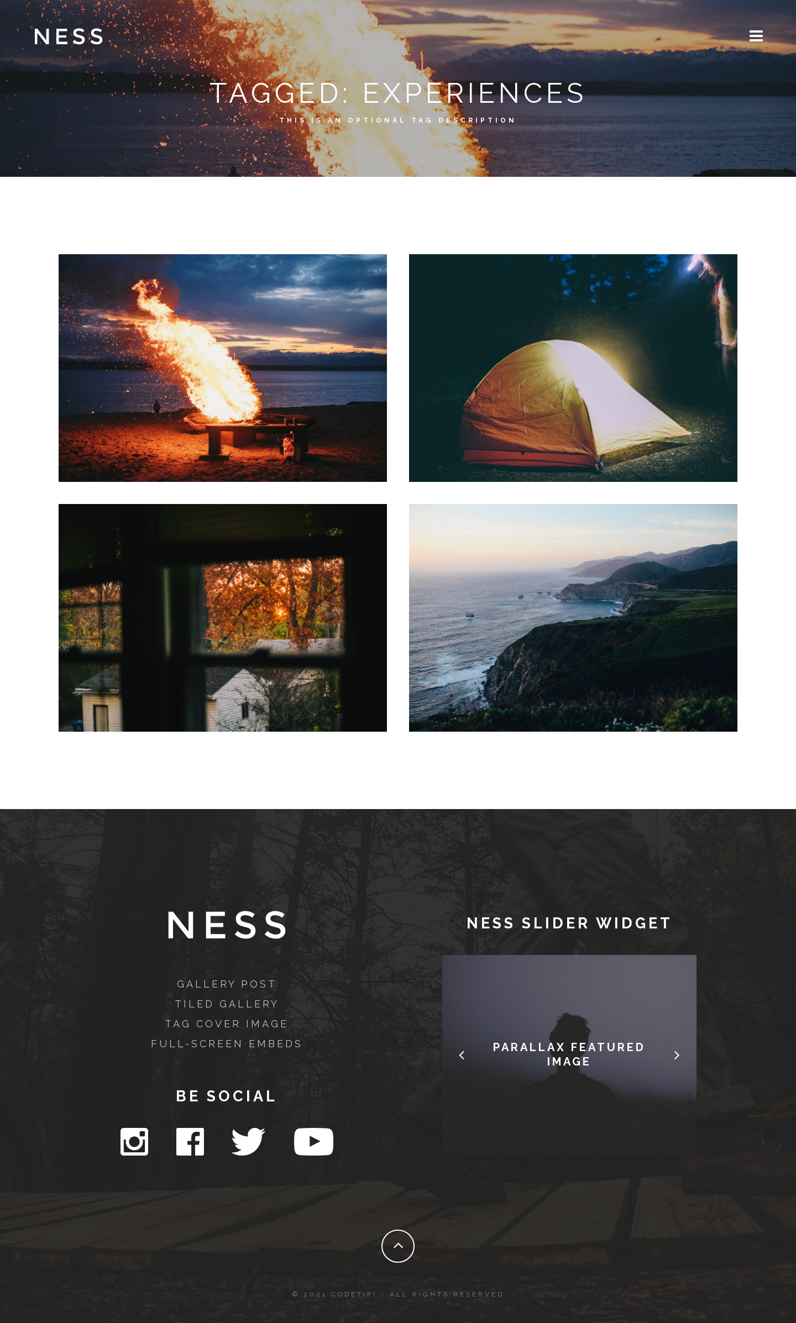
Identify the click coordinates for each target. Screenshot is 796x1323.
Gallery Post (227, 984)
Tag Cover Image (227, 1024)
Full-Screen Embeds (227, 1043)
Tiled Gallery (227, 1004)
